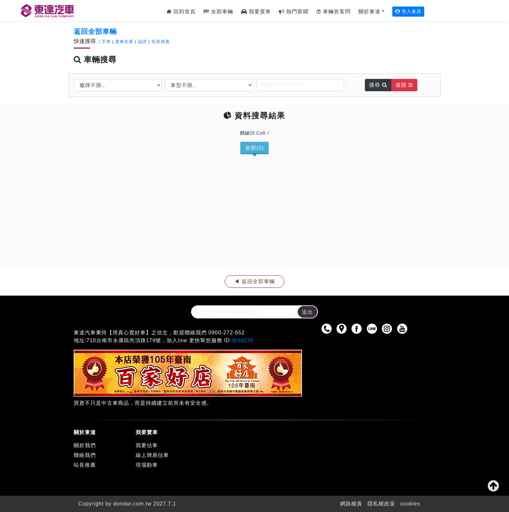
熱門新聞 (293, 11)
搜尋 (378, 85)
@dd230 (243, 340)
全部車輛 (218, 11)
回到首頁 (181, 11)
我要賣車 (256, 11)
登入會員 (408, 11)
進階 (404, 85)
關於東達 (369, 11)
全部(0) (254, 148)
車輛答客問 (333, 11)
